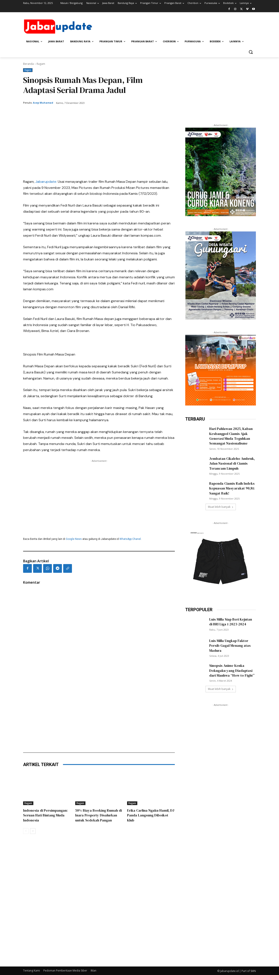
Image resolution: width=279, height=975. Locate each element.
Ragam (41, 64)
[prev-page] (26, 831)
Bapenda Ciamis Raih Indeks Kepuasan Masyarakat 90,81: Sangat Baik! (232, 488)
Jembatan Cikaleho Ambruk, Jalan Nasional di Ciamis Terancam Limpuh (232, 463)
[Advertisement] (99, 144)
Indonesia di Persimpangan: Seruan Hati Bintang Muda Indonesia (45, 815)
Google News (74, 539)
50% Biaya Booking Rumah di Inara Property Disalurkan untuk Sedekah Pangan (98, 815)
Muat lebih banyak (220, 507)
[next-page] (33, 831)
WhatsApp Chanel (130, 539)
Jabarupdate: (46, 181)
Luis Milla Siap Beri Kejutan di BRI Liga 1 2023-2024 (230, 621)
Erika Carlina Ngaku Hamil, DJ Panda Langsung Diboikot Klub (150, 815)
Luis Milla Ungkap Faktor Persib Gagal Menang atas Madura (230, 645)
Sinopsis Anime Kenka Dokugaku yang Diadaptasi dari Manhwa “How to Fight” (232, 670)
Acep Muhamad (43, 102)
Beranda (28, 64)
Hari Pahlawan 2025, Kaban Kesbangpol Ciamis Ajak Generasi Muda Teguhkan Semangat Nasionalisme (231, 436)
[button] (250, 52)
